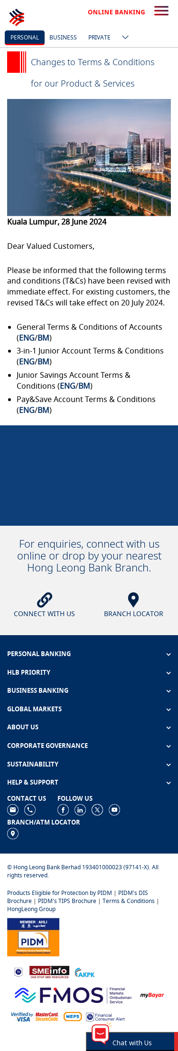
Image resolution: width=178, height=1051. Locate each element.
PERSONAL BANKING (39, 653)
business (63, 37)
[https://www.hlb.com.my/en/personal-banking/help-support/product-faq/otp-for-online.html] (35, 1016)
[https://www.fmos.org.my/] (73, 994)
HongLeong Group (31, 909)
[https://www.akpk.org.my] (84, 971)
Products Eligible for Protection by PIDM (59, 893)
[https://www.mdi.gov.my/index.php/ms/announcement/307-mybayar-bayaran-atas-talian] (152, 994)
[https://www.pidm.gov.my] (33, 936)
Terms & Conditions (129, 901)
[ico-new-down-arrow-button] (123, 38)
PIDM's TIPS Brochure (67, 901)
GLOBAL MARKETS (34, 709)
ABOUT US (22, 727)
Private (99, 37)
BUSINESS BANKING (37, 690)
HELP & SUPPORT (32, 782)
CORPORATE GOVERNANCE (47, 745)
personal (24, 37)
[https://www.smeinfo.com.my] (49, 971)
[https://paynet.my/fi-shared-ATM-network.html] (72, 1016)
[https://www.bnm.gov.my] (18, 971)
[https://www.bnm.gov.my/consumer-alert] (105, 1016)
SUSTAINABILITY (32, 764)
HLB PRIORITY (28, 672)
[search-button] (161, 11)
